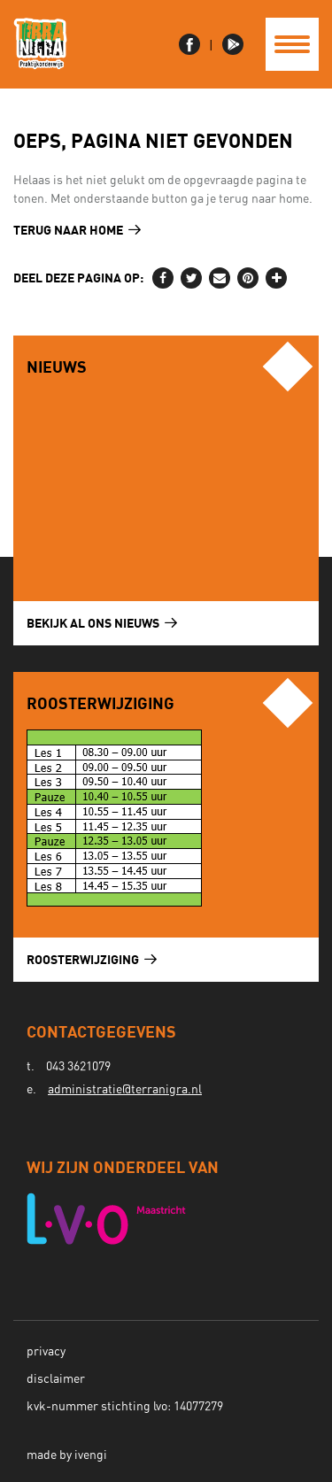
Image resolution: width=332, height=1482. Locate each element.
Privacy (46, 1352)
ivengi (90, 1455)
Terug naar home (77, 229)
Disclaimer (56, 1379)
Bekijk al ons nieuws (102, 622)
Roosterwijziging (92, 959)
